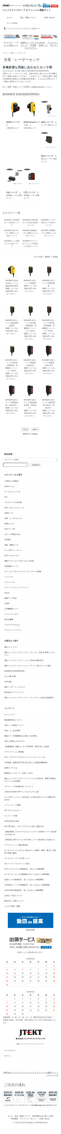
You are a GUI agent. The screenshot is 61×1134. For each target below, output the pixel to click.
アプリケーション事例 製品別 (16, 845)
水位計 (7, 593)
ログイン (7, 1056)
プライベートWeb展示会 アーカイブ (18, 786)
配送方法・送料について (14, 901)
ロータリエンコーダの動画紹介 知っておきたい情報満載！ (28, 874)
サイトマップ (9, 715)
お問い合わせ (47, 17)
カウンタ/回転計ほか (12, 534)
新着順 (55, 257)
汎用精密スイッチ (11, 566)
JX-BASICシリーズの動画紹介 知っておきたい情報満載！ (27, 885)
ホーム (7, 17)
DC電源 (33, 45)
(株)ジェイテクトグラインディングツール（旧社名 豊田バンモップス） (29, 653)
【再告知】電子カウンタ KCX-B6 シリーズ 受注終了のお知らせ (29, 840)
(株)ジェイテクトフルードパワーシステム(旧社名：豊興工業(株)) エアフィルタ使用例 (30, 779)
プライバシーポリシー (29, 1119)
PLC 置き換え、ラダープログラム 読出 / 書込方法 (24, 826)
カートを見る (10, 23)
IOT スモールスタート (13, 810)
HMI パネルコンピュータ (14, 508)
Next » (35, 429)
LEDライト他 (9, 529)
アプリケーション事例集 (14, 752)
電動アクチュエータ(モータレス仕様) (19, 561)
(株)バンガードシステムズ (14, 687)
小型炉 (7, 603)
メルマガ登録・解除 (12, 906)
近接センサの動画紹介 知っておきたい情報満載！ (25, 880)
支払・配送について (26, 17)
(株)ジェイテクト (11, 647)
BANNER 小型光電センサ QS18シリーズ (12, 222)
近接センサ (43, 45)
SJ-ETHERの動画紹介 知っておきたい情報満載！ (24, 890)
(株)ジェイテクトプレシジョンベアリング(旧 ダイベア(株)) (27, 666)
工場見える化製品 (11, 481)
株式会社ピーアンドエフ (14, 692)
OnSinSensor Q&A (11, 821)
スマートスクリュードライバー (16, 587)
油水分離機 (8, 619)
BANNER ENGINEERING (14, 671)
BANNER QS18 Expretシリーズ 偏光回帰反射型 (12, 283)
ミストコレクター (11, 614)
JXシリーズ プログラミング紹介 (17, 864)
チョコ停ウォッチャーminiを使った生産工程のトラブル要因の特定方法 (29, 798)
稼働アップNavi (10, 598)
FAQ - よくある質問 (12, 731)
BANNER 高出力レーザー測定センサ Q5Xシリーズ (11, 233)
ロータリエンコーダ (12, 492)
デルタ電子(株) (10, 676)
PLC (6, 497)
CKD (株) (7, 682)
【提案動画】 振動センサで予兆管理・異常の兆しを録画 (26, 746)
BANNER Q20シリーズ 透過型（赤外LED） (48, 362)
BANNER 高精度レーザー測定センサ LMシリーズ (30, 233)
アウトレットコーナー (13, 630)
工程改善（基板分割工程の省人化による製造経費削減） (26, 762)
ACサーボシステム (11, 556)
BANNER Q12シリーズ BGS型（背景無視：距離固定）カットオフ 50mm (11, 365)
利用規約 (14, 1119)
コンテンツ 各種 (10, 816)
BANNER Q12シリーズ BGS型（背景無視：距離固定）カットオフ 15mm (30, 325)
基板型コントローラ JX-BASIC (33, 43)
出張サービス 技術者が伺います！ (30, 944)
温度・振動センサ (11, 545)
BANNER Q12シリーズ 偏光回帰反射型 (11, 323)
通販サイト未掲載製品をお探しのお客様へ (21, 736)
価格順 (47, 257)
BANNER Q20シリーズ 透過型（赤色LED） (30, 362)
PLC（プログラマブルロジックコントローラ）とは (24, 757)
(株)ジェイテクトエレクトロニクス (30, 1036)
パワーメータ (9, 582)
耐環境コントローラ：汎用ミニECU (18, 773)
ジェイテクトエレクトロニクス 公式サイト (21, 28)
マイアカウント (10, 1050)
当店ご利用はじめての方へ (15, 741)
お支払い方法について (13, 896)
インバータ (8, 577)
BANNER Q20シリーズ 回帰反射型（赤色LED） (11, 402)
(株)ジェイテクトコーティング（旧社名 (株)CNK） (24, 660)
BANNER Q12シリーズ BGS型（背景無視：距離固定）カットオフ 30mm (48, 325)
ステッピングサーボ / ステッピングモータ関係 (22, 571)
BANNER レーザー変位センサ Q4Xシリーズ (48, 222)
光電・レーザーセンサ (18, 53)
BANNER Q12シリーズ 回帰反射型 (48, 283)
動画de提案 (30, 922)
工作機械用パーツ (11, 609)
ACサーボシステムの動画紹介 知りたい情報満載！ (25, 869)
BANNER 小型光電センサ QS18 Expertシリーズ (30, 222)
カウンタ (24, 45)
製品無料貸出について (13, 720)
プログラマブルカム (12, 625)
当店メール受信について (14, 725)
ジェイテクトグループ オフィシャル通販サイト (27, 10)
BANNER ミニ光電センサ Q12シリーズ (11, 243)
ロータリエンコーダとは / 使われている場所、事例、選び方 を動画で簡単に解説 (30, 851)
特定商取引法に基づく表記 (42, 1116)
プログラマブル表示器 (13, 502)
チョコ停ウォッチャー (13, 550)
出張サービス (9, 486)
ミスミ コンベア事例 (12, 805)
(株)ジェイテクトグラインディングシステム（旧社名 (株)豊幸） (29, 698)
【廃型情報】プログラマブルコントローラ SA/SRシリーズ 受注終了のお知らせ (30, 833)
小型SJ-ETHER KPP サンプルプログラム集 (21, 792)
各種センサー (9, 524)
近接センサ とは (10, 768)
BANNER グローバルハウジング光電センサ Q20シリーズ (30, 243)
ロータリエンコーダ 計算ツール (17, 858)
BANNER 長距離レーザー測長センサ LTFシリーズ (49, 233)
